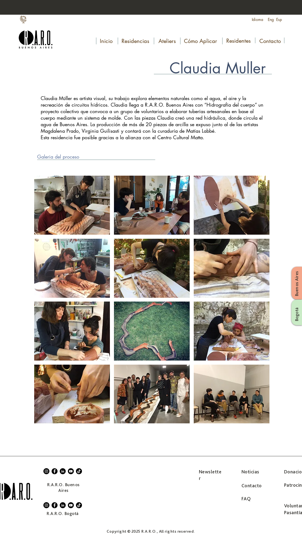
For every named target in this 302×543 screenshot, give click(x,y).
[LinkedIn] (63, 471)
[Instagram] (46, 471)
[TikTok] (79, 471)
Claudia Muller (218, 68)
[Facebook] (55, 471)
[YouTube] (71, 471)
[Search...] (267, 7)
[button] (72, 205)
